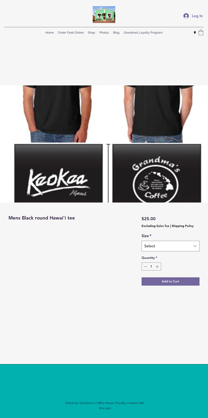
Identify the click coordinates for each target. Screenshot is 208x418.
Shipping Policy (183, 226)
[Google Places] (195, 33)
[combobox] (171, 246)
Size (146, 235)
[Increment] (157, 267)
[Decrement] (145, 267)
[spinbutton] (151, 267)
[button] (200, 32)
